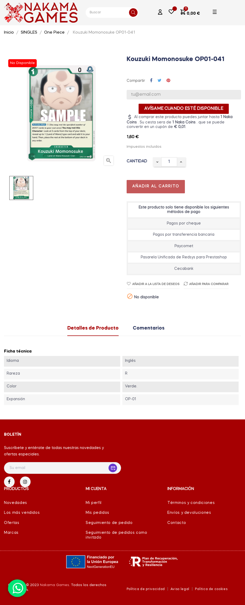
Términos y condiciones (191, 503)
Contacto (176, 523)
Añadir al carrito (155, 186)
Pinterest (168, 80)
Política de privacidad (146, 589)
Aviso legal (180, 589)
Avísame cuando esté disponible (183, 109)
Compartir (151, 80)
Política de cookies (211, 589)
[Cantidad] (169, 162)
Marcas (11, 533)
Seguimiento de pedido (109, 523)
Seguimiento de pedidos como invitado (116, 535)
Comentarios (148, 328)
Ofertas (11, 523)
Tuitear (159, 80)
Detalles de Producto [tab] (93, 328)
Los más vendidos (22, 513)
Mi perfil (94, 503)
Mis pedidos (97, 513)
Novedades (15, 503)
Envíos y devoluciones (189, 513)
